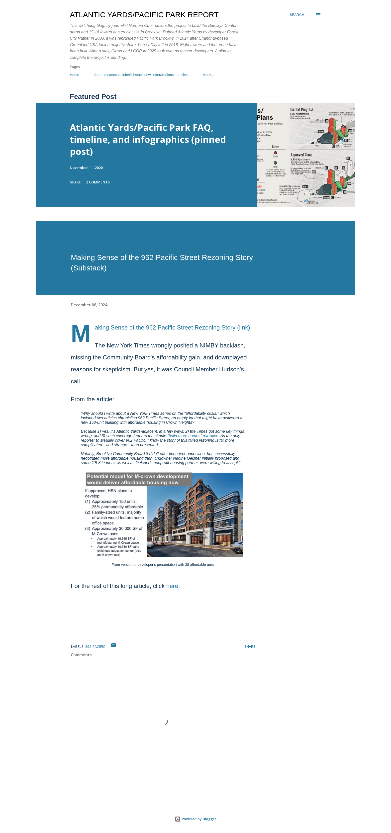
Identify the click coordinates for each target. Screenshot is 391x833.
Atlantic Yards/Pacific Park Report (144, 14)
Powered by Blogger (195, 819)
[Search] (297, 14)
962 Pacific (95, 646)
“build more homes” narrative (192, 436)
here (172, 586)
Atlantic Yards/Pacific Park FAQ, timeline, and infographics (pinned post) (148, 139)
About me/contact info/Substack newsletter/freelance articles (141, 75)
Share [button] (75, 182)
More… (208, 75)
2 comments (98, 182)
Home (74, 75)
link (243, 327)
